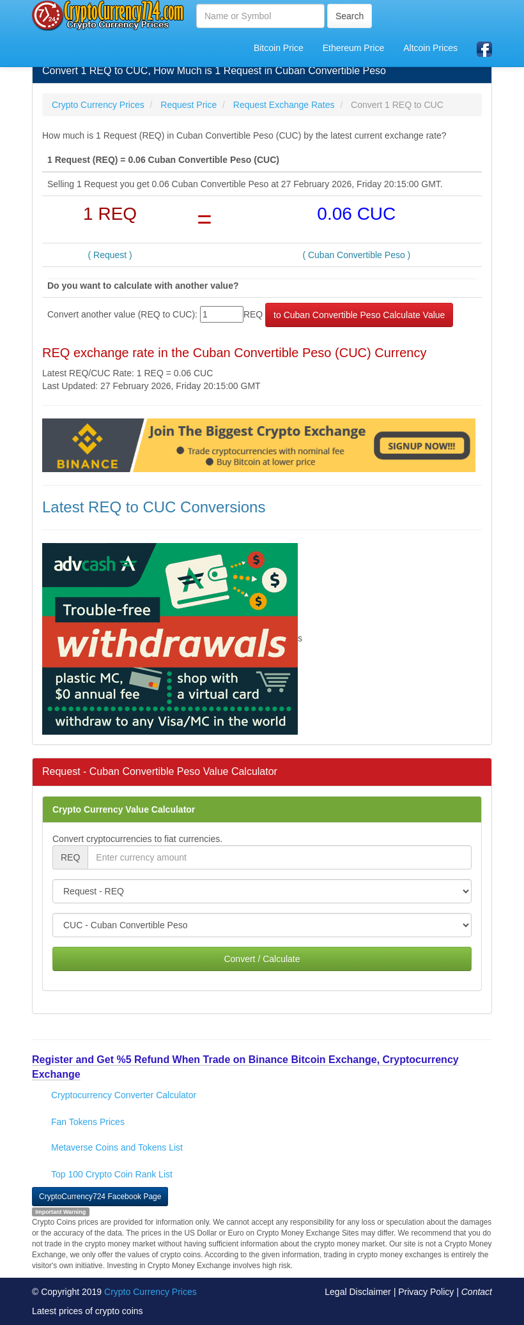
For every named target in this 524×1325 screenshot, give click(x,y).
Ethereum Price (353, 48)
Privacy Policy (426, 1292)
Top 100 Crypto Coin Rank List (112, 1174)
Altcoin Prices (430, 48)
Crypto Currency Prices (150, 1292)
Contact (476, 1292)
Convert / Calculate (262, 959)
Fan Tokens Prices (88, 1122)
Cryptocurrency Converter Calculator (123, 1095)
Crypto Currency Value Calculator (123, 809)
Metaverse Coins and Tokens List (117, 1147)
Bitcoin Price (279, 48)
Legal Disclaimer (357, 1292)
